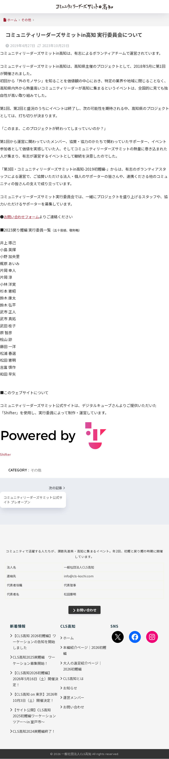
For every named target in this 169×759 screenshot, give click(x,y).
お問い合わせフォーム (22, 216)
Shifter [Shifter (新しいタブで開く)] (5, 454)
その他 (36, 470)
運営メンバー (73, 697)
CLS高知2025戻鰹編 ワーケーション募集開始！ (34, 660)
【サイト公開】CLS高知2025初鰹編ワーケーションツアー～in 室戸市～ (34, 715)
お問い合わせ (84, 610)
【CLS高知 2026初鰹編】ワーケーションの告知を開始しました (34, 641)
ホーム (68, 638)
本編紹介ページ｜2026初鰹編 (84, 650)
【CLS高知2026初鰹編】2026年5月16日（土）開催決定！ (35, 678)
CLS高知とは (73, 678)
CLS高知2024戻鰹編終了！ (34, 731)
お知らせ (70, 688)
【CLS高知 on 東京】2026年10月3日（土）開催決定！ (35, 697)
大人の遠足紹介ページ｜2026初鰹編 (82, 666)
